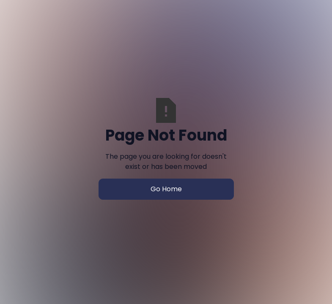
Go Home (166, 189)
